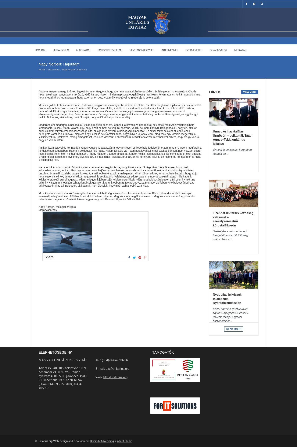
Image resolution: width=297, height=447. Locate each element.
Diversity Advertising (102, 441)
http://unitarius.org (115, 377)
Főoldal (40, 50)
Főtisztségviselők (110, 50)
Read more (233, 329)
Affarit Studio (124, 441)
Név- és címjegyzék (142, 50)
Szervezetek (193, 50)
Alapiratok (83, 50)
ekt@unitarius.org (118, 368)
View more (249, 92)
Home (42, 69)
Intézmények (169, 50)
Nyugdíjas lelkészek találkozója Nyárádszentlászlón (227, 298)
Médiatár (240, 50)
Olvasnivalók (218, 50)
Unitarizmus (61, 50)
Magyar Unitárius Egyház (63, 360)
